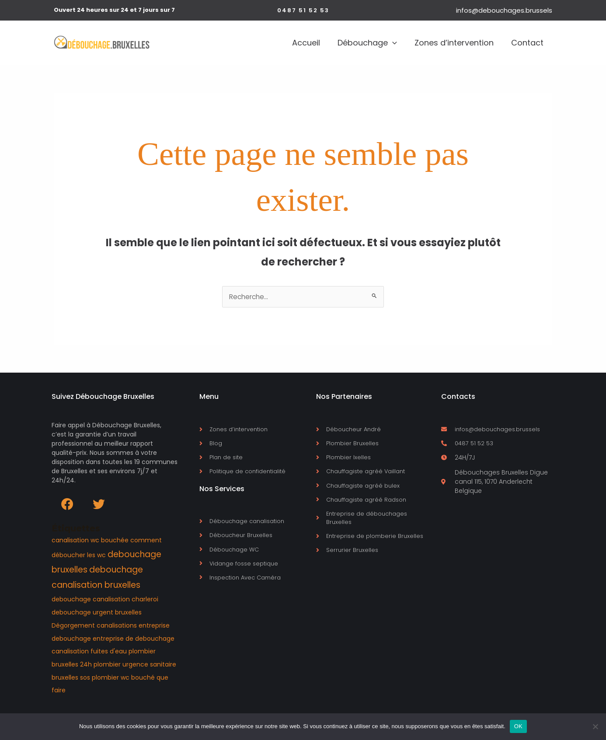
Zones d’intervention (441, 42)
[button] (303, 10)
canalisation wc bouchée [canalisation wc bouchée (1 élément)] (90, 542)
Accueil (275, 42)
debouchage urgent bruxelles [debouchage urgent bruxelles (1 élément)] (97, 614)
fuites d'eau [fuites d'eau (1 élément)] (109, 653)
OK (518, 726)
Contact (523, 42)
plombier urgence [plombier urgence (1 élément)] (121, 666)
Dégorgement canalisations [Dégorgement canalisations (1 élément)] (94, 627)
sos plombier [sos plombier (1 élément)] (99, 679)
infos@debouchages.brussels (504, 10)
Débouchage (345, 43)
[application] (370, 43)
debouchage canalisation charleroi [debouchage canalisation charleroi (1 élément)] (105, 601)
